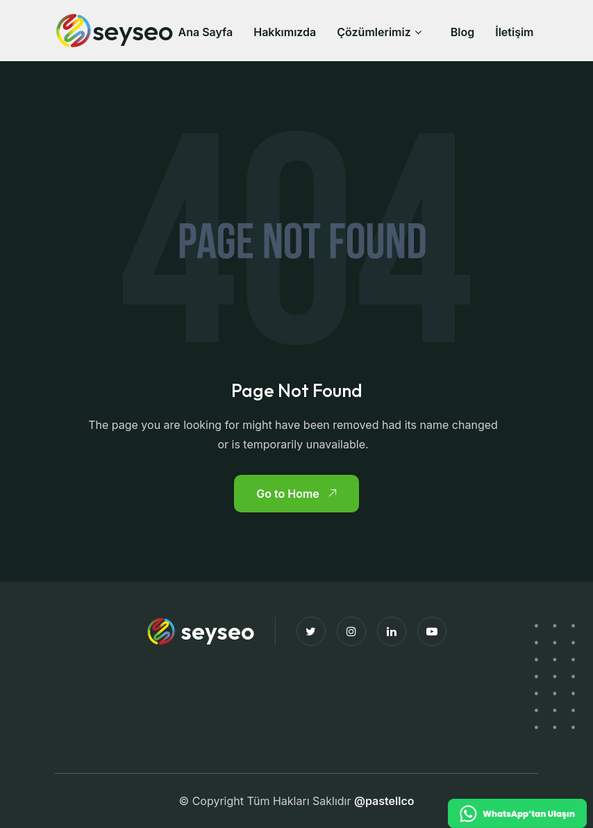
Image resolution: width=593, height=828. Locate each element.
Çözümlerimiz (373, 32)
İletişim (514, 32)
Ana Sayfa (205, 32)
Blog (462, 32)
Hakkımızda (284, 32)
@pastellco (384, 801)
